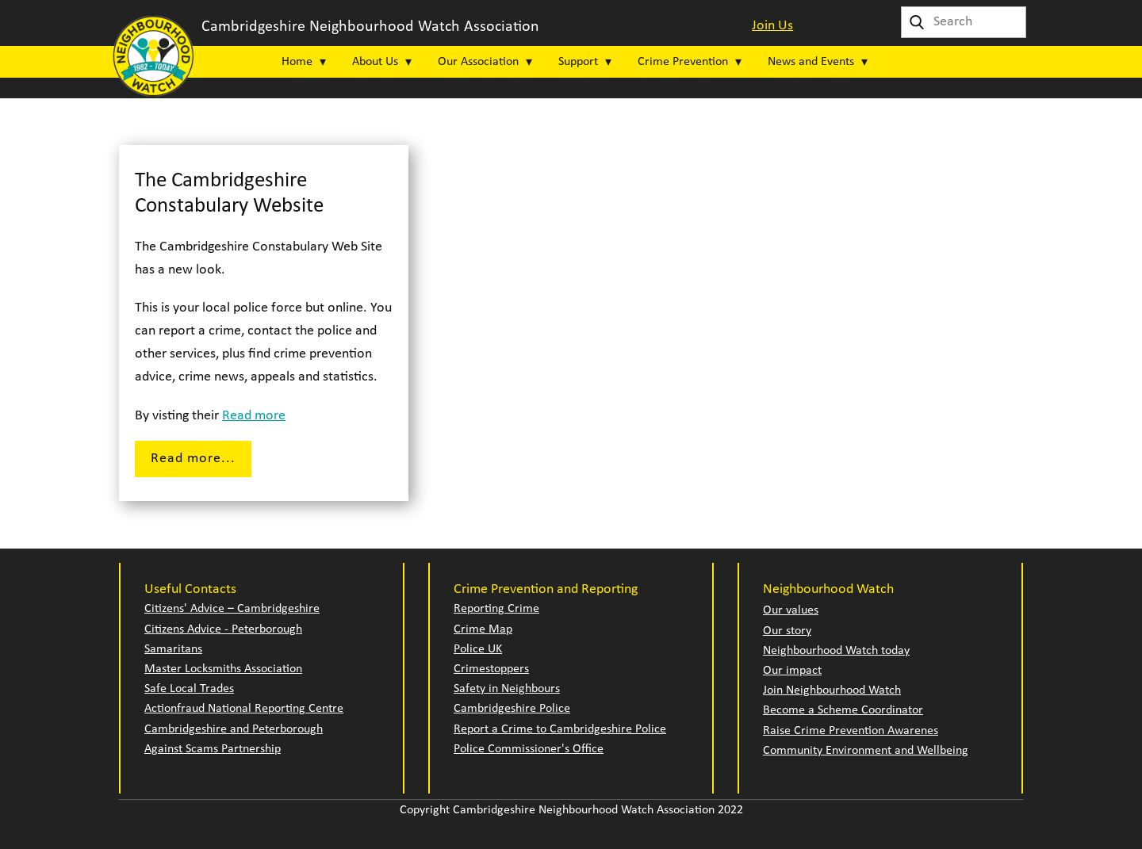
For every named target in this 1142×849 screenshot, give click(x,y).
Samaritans (173, 649)
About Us (375, 61)
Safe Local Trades (189, 689)
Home (297, 61)
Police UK (478, 649)
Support (578, 61)
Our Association (478, 61)
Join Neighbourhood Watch (832, 690)
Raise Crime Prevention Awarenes (850, 731)
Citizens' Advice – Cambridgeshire (232, 608)
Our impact (792, 670)
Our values (790, 610)
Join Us (772, 25)
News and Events (811, 61)
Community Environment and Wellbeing (865, 750)
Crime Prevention (683, 61)
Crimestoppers (491, 669)
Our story (787, 631)
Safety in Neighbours (507, 689)
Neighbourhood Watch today (836, 650)
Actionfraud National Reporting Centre (243, 708)
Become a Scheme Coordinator (843, 710)
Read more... (193, 458)
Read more (254, 415)
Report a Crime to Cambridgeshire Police (560, 729)
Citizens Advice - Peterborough (223, 629)
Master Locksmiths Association (223, 669)
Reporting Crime (496, 608)
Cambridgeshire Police (512, 708)
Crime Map (483, 629)
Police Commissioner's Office (529, 749)
